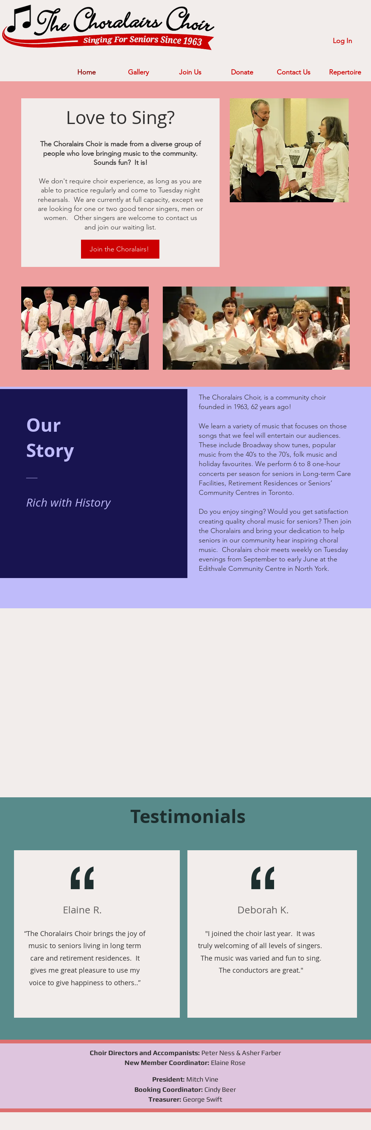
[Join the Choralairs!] (120, 249)
